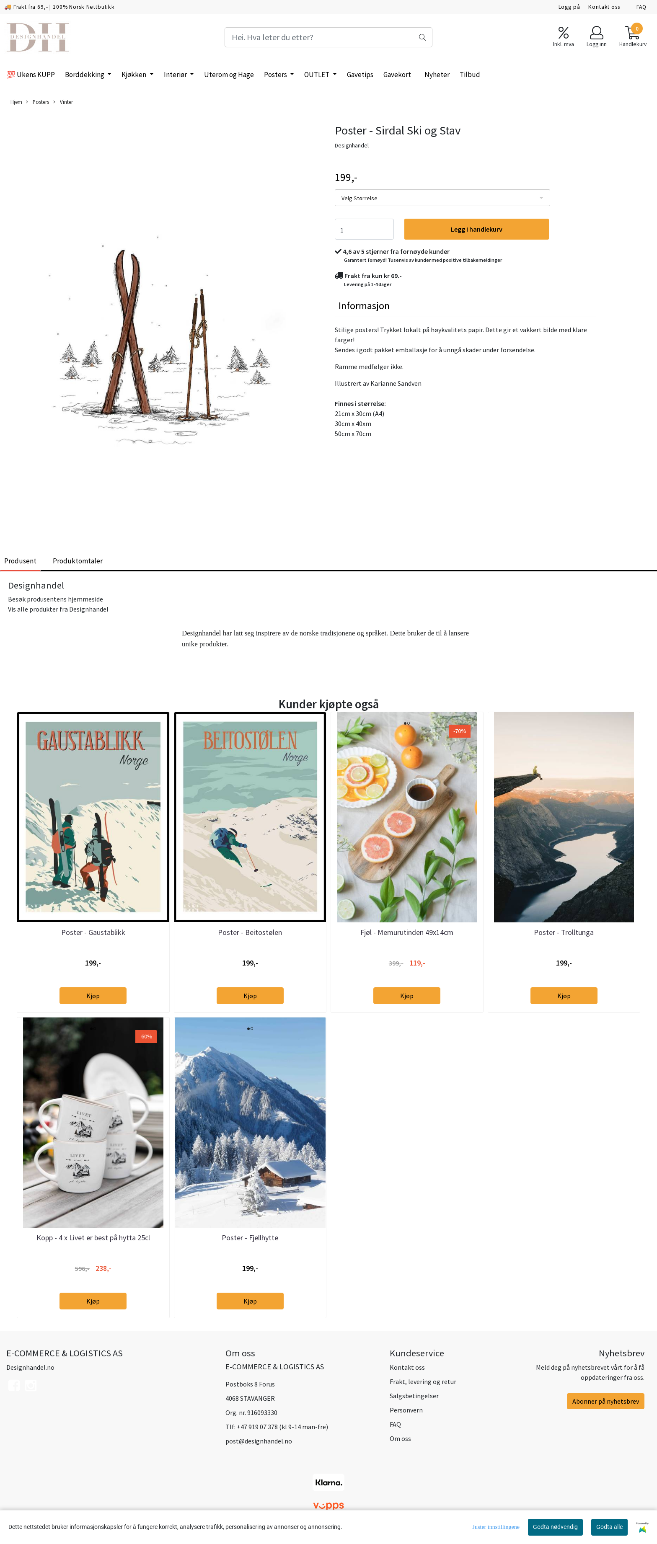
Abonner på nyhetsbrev (605, 1401)
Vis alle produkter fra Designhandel (58, 609)
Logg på (569, 6)
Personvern (406, 1410)
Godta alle (609, 1526)
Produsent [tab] (20, 560)
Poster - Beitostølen (250, 932)
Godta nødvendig (555, 1526)
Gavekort (397, 74)
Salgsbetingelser (414, 1396)
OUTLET (317, 74)
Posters (276, 74)
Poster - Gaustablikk (93, 932)
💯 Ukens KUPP (31, 74)
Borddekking (85, 74)
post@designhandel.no (258, 1441)
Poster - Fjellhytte (250, 1237)
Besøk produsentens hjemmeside (55, 599)
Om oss (400, 1438)
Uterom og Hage (229, 74)
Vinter (63, 102)
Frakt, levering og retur (423, 1381)
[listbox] (442, 197)
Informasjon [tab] (364, 305)
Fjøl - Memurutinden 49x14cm (406, 932)
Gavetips (360, 74)
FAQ (641, 6)
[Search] (328, 37)
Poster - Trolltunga (564, 932)
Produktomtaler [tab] (78, 560)
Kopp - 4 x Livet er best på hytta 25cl (93, 1237)
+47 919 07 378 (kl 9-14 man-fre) (282, 1427)
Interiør (176, 74)
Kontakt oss (604, 6)
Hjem (16, 101)
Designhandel (352, 145)
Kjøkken (134, 74)
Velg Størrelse (359, 198)
